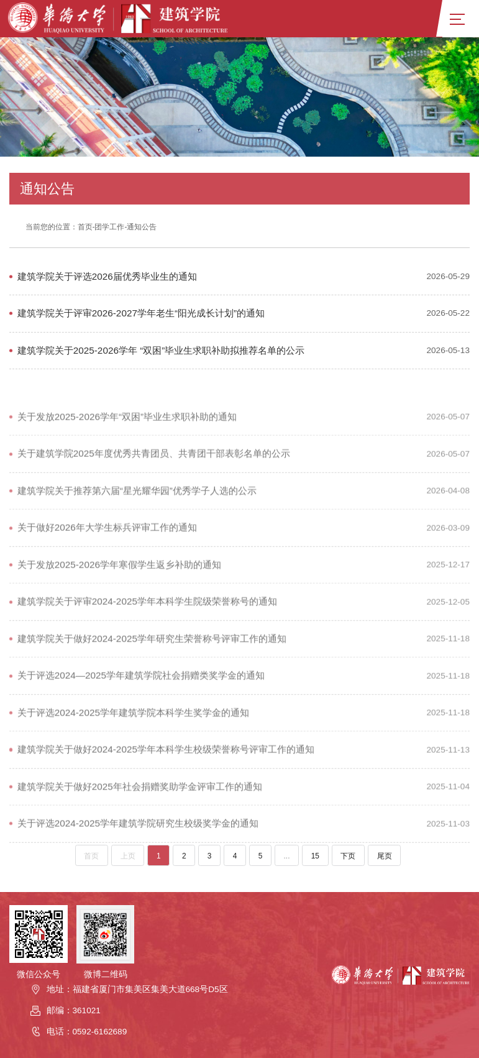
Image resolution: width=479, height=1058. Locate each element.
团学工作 (109, 227)
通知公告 (142, 227)
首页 (85, 227)
